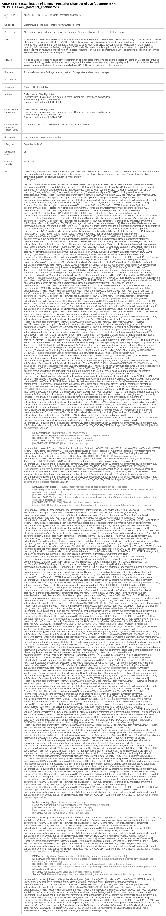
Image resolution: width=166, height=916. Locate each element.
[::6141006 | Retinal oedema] (105, 456)
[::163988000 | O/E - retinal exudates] (61, 254)
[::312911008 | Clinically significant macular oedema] (67, 502)
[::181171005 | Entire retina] (45, 233)
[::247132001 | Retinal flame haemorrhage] (62, 438)
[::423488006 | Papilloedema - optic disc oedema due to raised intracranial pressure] (85, 467)
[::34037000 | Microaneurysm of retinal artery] (119, 329)
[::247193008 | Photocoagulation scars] (90, 288)
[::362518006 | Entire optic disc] (81, 213)
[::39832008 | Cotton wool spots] (112, 264)
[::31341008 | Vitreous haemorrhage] (89, 538)
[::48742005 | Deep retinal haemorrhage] (61, 443)
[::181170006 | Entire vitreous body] (109, 517)
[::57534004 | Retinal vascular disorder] (111, 298)
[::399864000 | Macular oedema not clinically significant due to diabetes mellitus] (81, 494)
